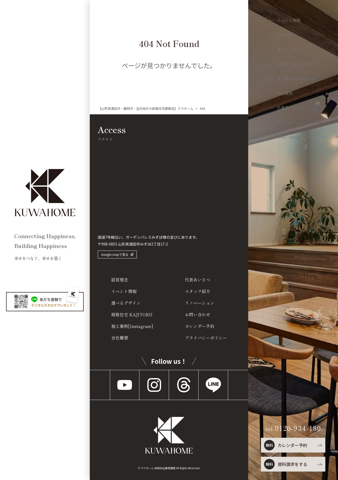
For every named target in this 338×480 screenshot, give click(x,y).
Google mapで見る (115, 254)
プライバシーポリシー (206, 338)
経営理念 (284, 35)
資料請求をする (285, 464)
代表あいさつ (288, 110)
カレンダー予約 (285, 445)
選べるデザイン (290, 50)
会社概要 (284, 95)
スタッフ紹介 (197, 291)
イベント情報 (288, 20)
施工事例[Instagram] (297, 80)
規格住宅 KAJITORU (297, 65)
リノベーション (290, 125)
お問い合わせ (288, 140)
